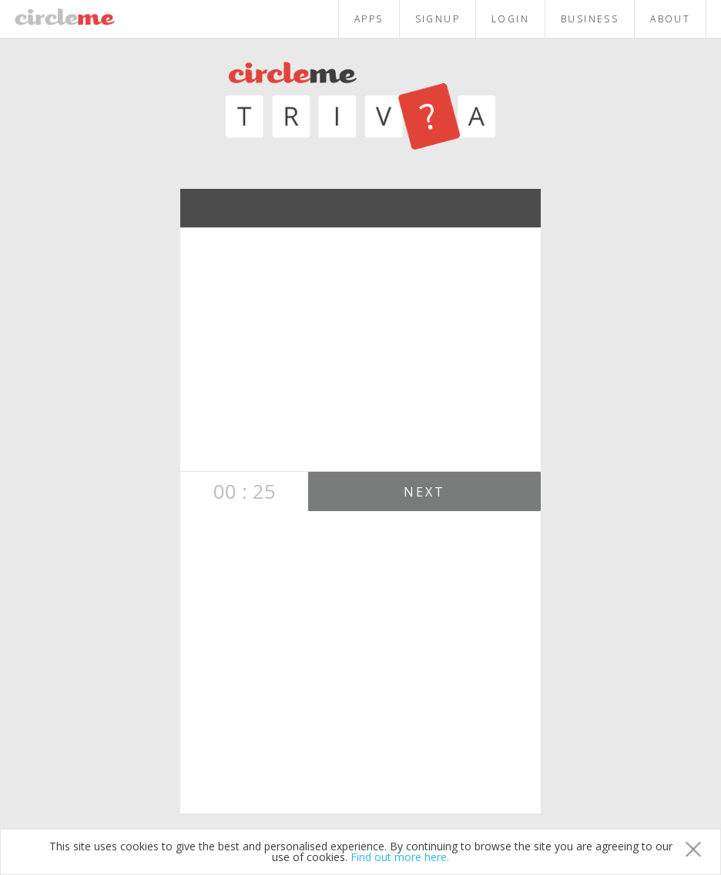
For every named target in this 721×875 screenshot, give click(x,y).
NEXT (425, 491)
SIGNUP (437, 18)
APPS (369, 18)
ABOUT (670, 18)
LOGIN (510, 18)
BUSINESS (590, 18)
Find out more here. (399, 857)
